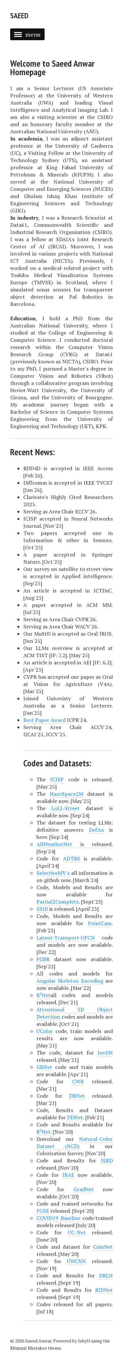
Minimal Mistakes (28, 1348)
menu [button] (27, 34)
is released (74, 844)
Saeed (19, 15)
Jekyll (84, 1341)
